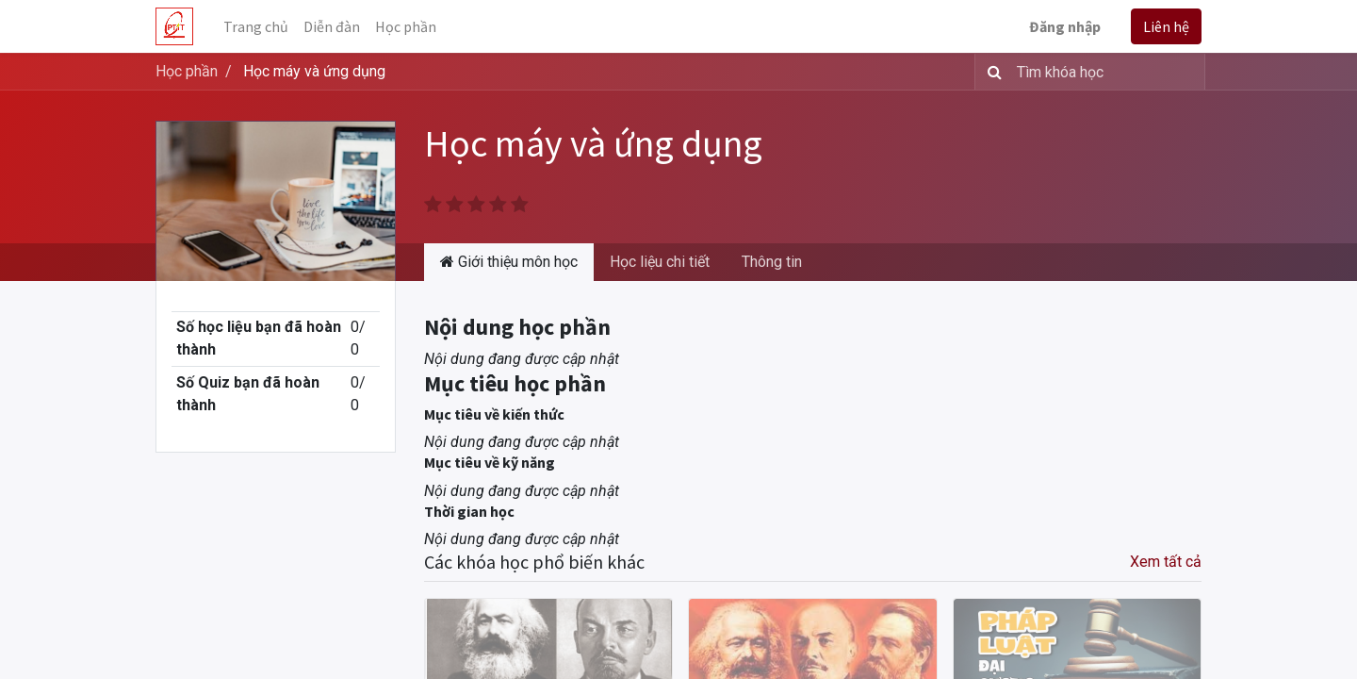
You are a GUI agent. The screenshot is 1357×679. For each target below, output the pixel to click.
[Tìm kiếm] (990, 72)
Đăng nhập (1065, 26)
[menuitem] (256, 26)
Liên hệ (1166, 26)
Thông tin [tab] (772, 262)
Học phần (186, 71)
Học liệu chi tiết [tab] (660, 262)
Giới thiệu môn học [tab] (509, 262)
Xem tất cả (1166, 562)
